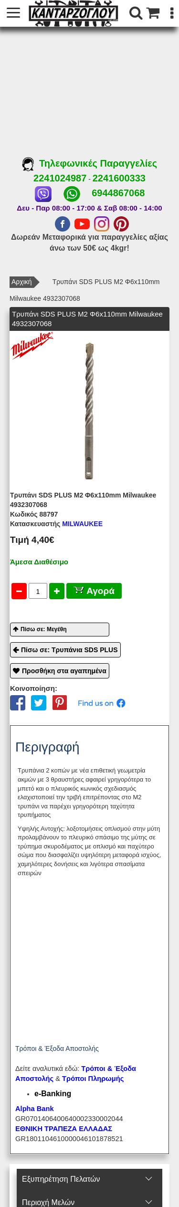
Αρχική (21, 282)
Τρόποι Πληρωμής (93, 1078)
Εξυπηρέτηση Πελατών (61, 1179)
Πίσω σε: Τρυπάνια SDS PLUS (69, 650)
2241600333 (119, 178)
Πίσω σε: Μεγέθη (44, 629)
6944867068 (118, 193)
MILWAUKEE (56, 524)
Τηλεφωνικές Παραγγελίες (89, 163)
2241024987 (59, 178)
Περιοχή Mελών (48, 1202)
